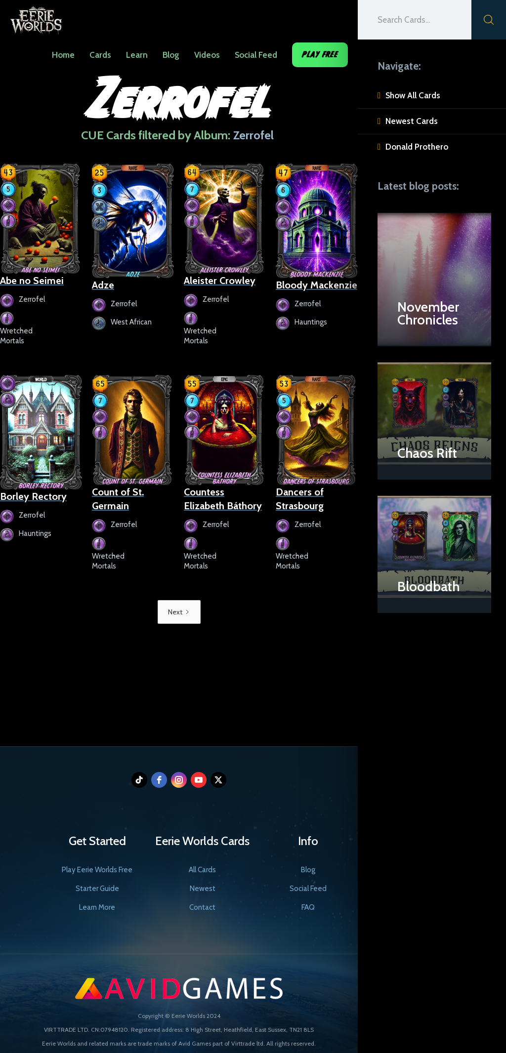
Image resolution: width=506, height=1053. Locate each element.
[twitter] (218, 780)
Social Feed (256, 55)
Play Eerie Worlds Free (97, 869)
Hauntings (311, 322)
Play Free (320, 54)
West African (131, 322)
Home (63, 55)
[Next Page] (179, 612)
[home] (36, 17)
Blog (171, 55)
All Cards (202, 869)
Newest (202, 888)
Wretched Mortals (16, 335)
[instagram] (179, 780)
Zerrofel (32, 299)
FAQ (308, 907)
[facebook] (159, 780)
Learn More (97, 907)
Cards (100, 55)
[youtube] (199, 780)
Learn (137, 55)
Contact (202, 907)
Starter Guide (97, 888)
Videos (207, 55)
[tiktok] (139, 780)
